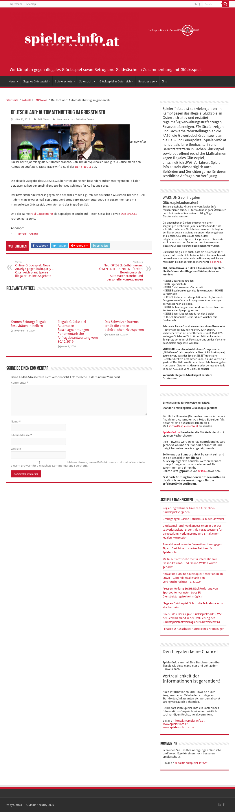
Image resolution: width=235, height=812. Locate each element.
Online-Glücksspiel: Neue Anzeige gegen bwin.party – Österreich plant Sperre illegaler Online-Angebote (37, 269)
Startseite (12, 100)
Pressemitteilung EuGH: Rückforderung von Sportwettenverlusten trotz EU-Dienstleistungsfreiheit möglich (190, 592)
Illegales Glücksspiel (35, 81)
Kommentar (20, 382)
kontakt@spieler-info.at (183, 426)
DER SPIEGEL (83, 166)
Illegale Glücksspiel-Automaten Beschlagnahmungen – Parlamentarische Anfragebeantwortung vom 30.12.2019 (78, 332)
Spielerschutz (63, 81)
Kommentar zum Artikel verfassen (75, 119)
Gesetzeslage (146, 81)
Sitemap (31, 3)
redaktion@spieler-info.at (191, 763)
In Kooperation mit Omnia (174, 30)
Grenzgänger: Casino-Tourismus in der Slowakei (193, 519)
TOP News (40, 100)
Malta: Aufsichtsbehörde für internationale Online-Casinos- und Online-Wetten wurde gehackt (190, 563)
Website (16, 448)
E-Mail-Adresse (21, 435)
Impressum (15, 3)
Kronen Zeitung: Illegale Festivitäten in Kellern (28, 324)
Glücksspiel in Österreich (115, 81)
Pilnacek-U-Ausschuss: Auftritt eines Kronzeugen (193, 628)
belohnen (215, 261)
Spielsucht (85, 81)
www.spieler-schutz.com (178, 727)
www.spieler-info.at (175, 724)
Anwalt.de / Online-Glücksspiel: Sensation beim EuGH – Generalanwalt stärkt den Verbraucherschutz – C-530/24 (193, 577)
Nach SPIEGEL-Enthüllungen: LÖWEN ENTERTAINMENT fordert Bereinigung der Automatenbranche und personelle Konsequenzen (120, 271)
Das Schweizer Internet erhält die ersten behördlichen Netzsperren (124, 326)
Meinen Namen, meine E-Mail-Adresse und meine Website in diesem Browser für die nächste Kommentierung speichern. (78, 464)
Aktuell (26, 100)
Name (16, 421)
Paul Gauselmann (41, 213)
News (12, 81)
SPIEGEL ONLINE (28, 234)
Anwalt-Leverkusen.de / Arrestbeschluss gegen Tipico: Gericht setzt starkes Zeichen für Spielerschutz (192, 548)
